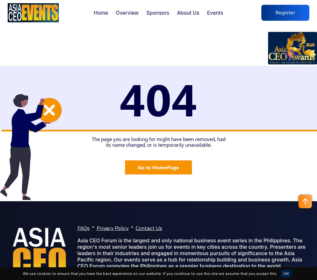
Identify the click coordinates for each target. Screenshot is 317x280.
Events (215, 13)
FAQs (83, 228)
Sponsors (158, 13)
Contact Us (149, 228)
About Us (188, 13)
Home (101, 13)
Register (285, 13)
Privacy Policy (113, 228)
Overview (127, 13)
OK (286, 273)
